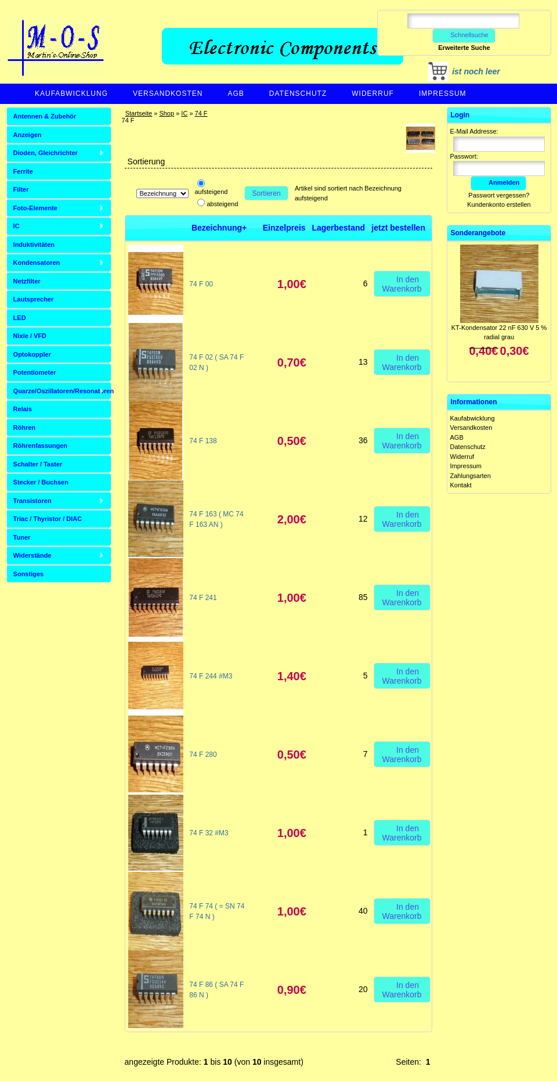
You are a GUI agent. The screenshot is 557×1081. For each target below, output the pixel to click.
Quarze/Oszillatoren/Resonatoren (62, 390)
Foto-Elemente (35, 207)
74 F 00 (201, 284)
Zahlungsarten (470, 475)
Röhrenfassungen (40, 445)
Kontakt (461, 485)
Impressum (442, 93)
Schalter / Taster (38, 464)
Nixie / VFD (29, 335)
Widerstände (32, 555)
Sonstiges (28, 573)
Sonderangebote (478, 233)
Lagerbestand (338, 227)
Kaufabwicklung (71, 93)
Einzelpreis (284, 227)
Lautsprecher (33, 299)
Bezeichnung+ (219, 227)
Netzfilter (27, 281)
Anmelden (498, 182)
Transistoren (32, 500)
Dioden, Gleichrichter (45, 152)
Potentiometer (34, 372)
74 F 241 (202, 598)
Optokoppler (32, 354)
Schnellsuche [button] (464, 34)
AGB (235, 93)
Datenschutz (298, 93)
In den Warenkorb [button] (402, 283)
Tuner (22, 537)
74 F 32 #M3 (208, 833)
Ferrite (23, 171)
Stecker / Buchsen (40, 482)
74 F (201, 113)
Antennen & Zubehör (45, 116)
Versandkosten (167, 93)
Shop (166, 113)
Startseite (138, 113)
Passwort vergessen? (498, 195)
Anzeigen (27, 134)
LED (19, 317)
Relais (22, 408)
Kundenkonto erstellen (498, 204)
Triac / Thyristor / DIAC (47, 518)
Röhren (24, 427)
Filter (21, 189)
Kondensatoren (36, 262)
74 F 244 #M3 (210, 676)
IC (184, 113)
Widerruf (373, 93)
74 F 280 (202, 754)
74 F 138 (202, 441)
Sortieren (266, 193)
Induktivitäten (34, 244)
